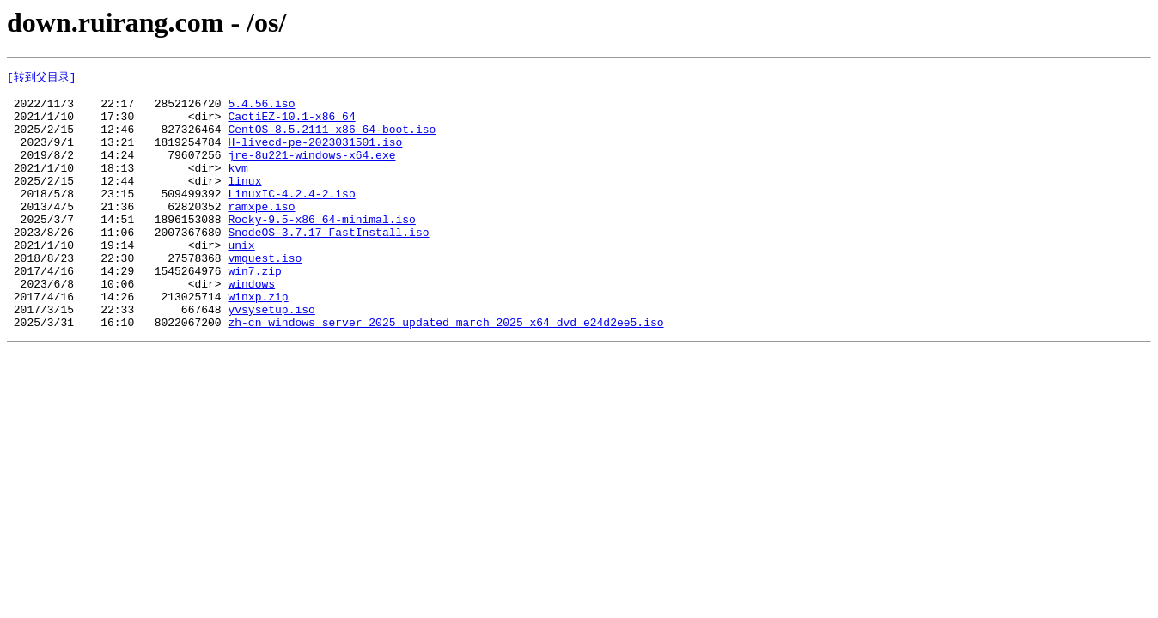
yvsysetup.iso (271, 356)
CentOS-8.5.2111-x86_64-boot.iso (332, 140)
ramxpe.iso (261, 232)
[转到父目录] (41, 77)
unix (241, 279)
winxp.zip (258, 340)
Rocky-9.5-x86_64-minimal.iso (321, 248)
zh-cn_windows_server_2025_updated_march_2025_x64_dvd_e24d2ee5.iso (445, 371)
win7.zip (254, 310)
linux (244, 201)
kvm (237, 186)
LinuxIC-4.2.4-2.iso (291, 217)
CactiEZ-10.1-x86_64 (291, 124)
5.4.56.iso (261, 109)
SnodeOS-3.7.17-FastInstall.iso (328, 263)
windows (251, 325)
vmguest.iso (265, 294)
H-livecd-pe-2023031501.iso (315, 155)
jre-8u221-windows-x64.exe (311, 171)
